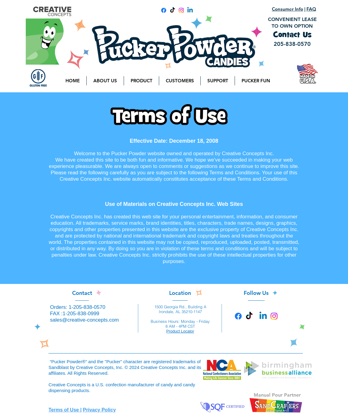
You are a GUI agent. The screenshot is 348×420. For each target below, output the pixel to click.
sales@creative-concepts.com (84, 320)
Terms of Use (64, 409)
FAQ (311, 9)
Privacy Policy (99, 409)
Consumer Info (287, 9)
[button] (105, 80)
